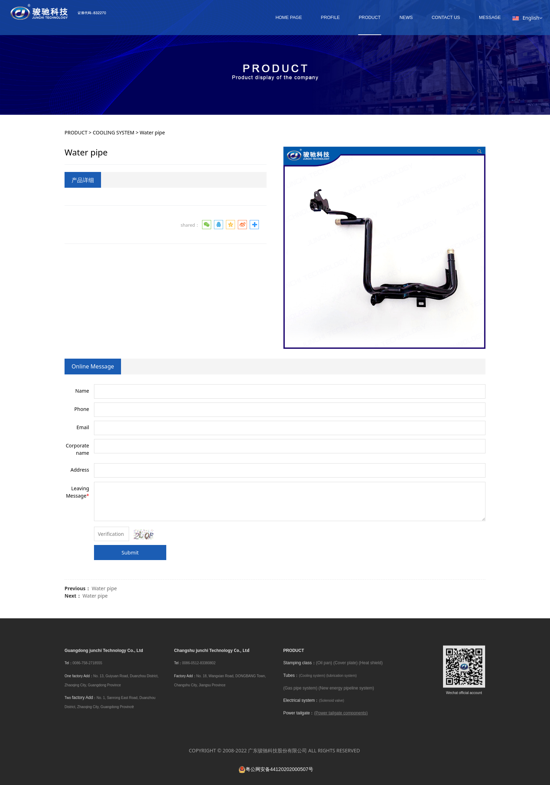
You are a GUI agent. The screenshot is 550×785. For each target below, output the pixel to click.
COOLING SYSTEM (114, 132)
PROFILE (319, 17)
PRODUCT (358, 17)
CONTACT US (435, 17)
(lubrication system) (341, 681)
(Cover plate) (345, 668)
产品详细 (83, 180)
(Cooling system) (312, 681)
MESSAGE (479, 17)
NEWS (395, 17)
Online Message (93, 366)
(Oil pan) (324, 668)
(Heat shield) (371, 668)
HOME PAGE (277, 17)
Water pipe (104, 588)
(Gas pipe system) (300, 693)
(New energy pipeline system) (346, 693)
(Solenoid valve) (331, 707)
